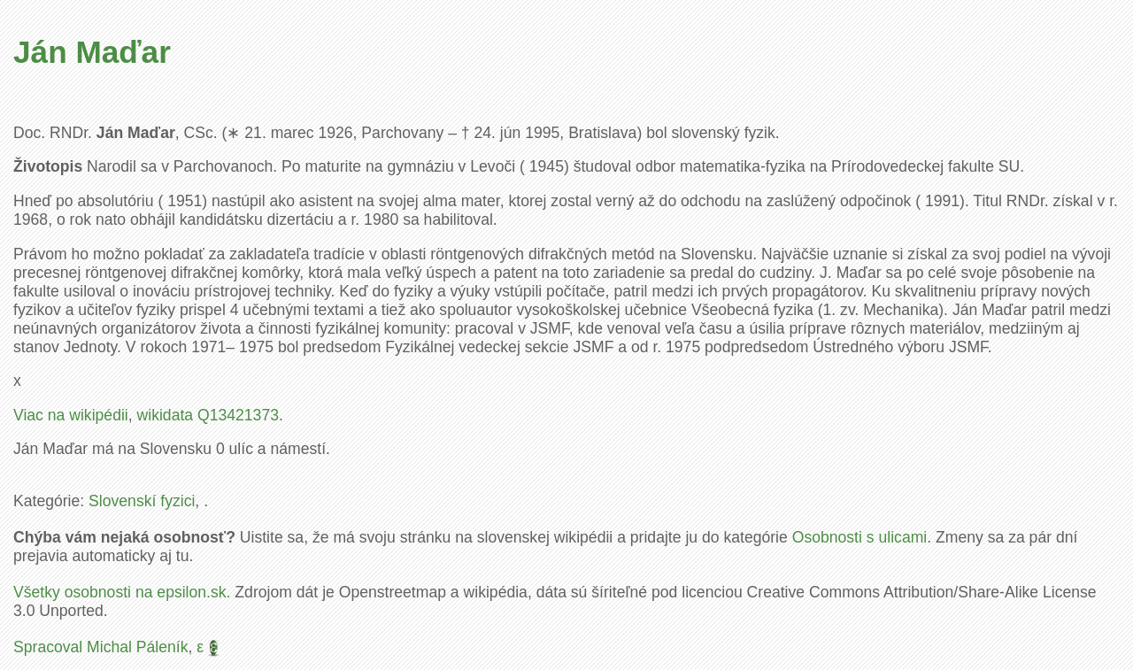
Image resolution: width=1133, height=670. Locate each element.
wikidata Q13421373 (208, 415)
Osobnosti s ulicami (860, 537)
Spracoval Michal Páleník (101, 647)
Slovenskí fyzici (142, 501)
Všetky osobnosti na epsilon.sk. (121, 592)
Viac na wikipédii (70, 415)
